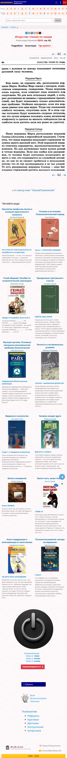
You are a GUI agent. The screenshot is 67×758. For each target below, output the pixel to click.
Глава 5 (38, 575)
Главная (4, 27)
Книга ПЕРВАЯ (8, 505)
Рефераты (33, 715)
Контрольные (35, 727)
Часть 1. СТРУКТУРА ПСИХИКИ (48, 250)
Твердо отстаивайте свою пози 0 (16, 318)
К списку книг (34, 190)
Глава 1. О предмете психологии (16, 452)
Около (13, 27)
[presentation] (62, 58)
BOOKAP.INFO (6, 1)
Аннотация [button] (30, 45)
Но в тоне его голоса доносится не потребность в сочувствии (16, 251)
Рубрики (29, 684)
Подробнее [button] (17, 45)
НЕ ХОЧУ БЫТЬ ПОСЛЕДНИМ (14, 577)
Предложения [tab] (46, 58)
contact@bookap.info (51, 750)
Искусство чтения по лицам (33, 37)
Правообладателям (51, 745)
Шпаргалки (34, 730)
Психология (29, 711)
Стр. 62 (62, 58)
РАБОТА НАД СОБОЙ (43, 317)
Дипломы (33, 723)
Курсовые (33, 719)
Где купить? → (46, 45)
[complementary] (18, 748)
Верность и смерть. (43, 452)
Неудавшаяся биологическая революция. (14, 382)
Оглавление (34, 58)
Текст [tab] (56, 58)
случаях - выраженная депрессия (49, 383)
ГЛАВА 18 (39, 511)
